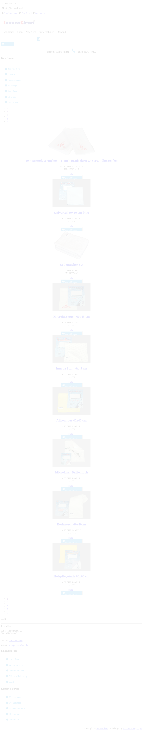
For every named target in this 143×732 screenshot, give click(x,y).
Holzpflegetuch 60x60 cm (71, 576)
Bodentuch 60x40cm (71, 524)
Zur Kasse (26, 13)
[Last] (7, 124)
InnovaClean (102, 728)
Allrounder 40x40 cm (71, 420)
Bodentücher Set (71, 264)
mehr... (71, 174)
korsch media (129, 728)
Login (139, 728)
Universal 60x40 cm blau (71, 212)
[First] (7, 108)
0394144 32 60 (15, 640)
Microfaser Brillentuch (71, 472)
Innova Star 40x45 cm (71, 368)
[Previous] (7, 111)
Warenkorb (40, 13)
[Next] (7, 121)
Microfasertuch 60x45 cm (71, 316)
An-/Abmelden (10, 13)
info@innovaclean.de (18, 645)
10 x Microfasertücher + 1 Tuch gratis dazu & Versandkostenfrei (71, 160)
